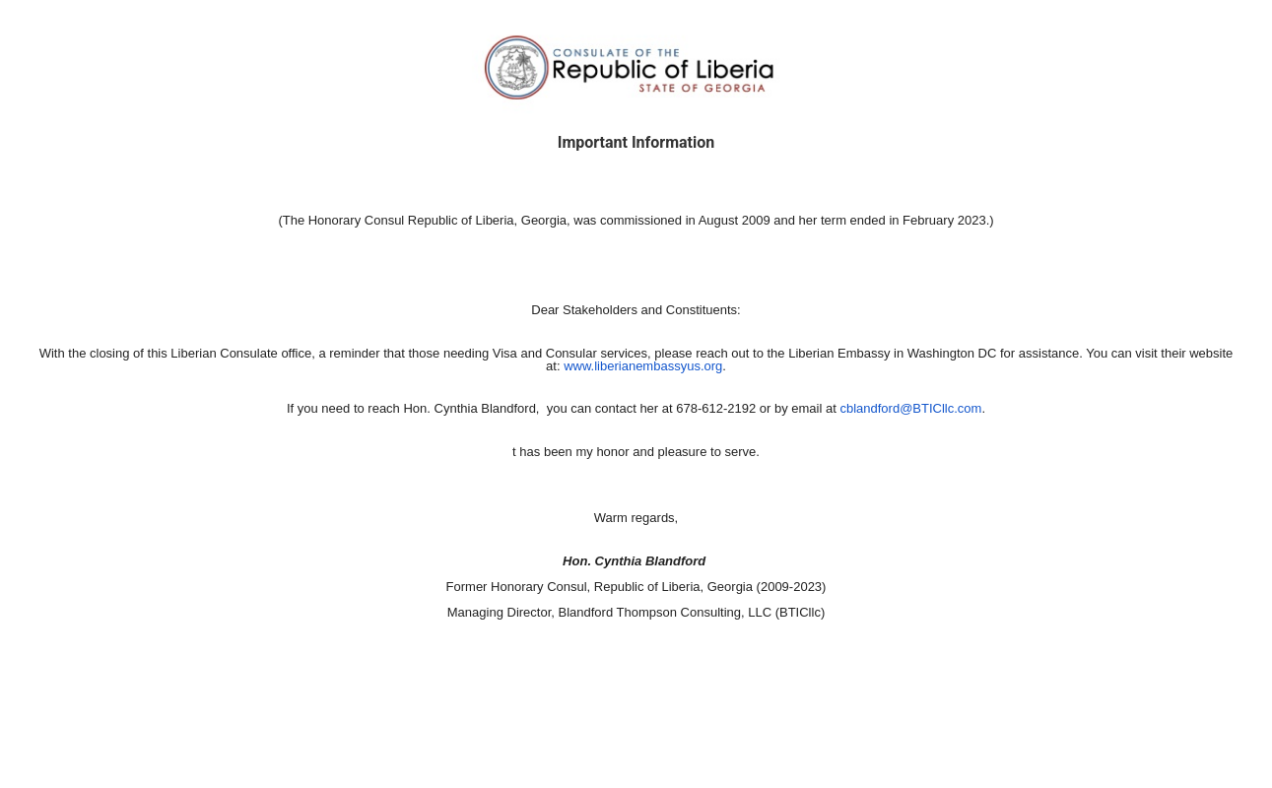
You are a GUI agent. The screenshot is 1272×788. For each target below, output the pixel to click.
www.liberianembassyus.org (643, 366)
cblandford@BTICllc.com (910, 408)
